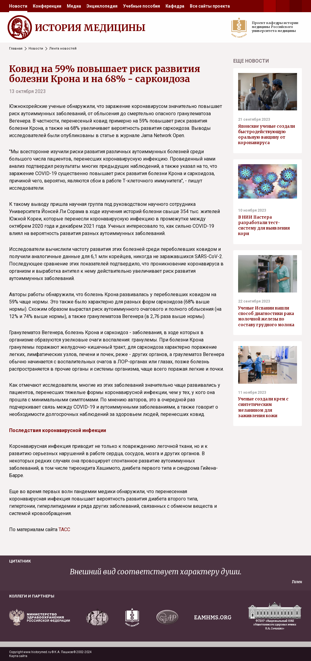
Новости (18, 6)
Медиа (74, 6)
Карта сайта (18, 656)
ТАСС (64, 529)
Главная (15, 48)
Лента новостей (63, 48)
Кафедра (175, 6)
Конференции (47, 6)
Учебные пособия (141, 6)
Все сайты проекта (210, 6)
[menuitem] (18, 6)
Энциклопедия (102, 6)
